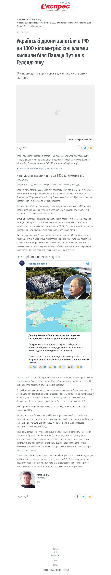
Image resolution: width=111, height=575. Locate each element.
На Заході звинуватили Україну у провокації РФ (39, 168)
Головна (21, 19)
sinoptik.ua (64, 570)
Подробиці (35, 19)
